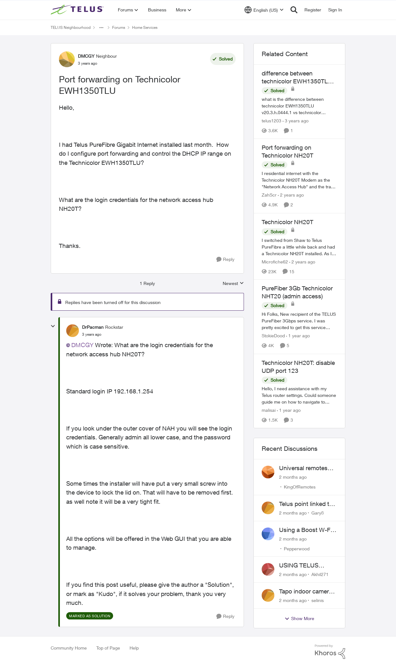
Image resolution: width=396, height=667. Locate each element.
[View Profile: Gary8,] (268, 508)
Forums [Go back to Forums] (118, 27)
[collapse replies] (53, 326)
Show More (299, 618)
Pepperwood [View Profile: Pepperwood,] (297, 548)
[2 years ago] (291, 195)
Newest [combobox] (233, 284)
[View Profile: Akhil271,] (268, 569)
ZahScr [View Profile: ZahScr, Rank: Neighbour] (269, 195)
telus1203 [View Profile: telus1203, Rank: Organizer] (271, 120)
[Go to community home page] (78, 10)
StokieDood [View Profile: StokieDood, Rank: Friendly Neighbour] (273, 336)
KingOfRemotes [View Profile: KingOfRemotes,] (300, 486)
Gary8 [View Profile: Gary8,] (317, 512)
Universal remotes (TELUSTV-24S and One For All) (305, 468)
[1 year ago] (298, 336)
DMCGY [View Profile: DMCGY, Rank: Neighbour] (86, 56)
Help (134, 648)
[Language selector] (264, 9)
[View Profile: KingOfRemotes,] (268, 472)
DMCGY (82, 344)
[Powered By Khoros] (330, 651)
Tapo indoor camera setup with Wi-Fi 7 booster (305, 591)
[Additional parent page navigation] (101, 27)
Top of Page (108, 648)
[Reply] (225, 259)
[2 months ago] (293, 477)
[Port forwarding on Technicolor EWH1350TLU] (91, 334)
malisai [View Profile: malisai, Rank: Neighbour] (269, 410)
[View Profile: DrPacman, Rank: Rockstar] (72, 330)
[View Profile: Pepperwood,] (268, 534)
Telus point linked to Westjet (306, 504)
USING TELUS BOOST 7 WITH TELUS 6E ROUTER (306, 565)
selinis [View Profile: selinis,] (317, 600)
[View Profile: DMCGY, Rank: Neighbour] (67, 59)
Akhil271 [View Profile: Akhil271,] (320, 574)
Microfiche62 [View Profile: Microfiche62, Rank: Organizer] (275, 261)
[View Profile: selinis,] (268, 595)
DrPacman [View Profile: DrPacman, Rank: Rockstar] (93, 327)
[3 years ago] (296, 120)
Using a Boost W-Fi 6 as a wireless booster (308, 530)
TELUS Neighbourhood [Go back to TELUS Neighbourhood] (71, 27)
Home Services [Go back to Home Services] (144, 27)
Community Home (69, 648)
